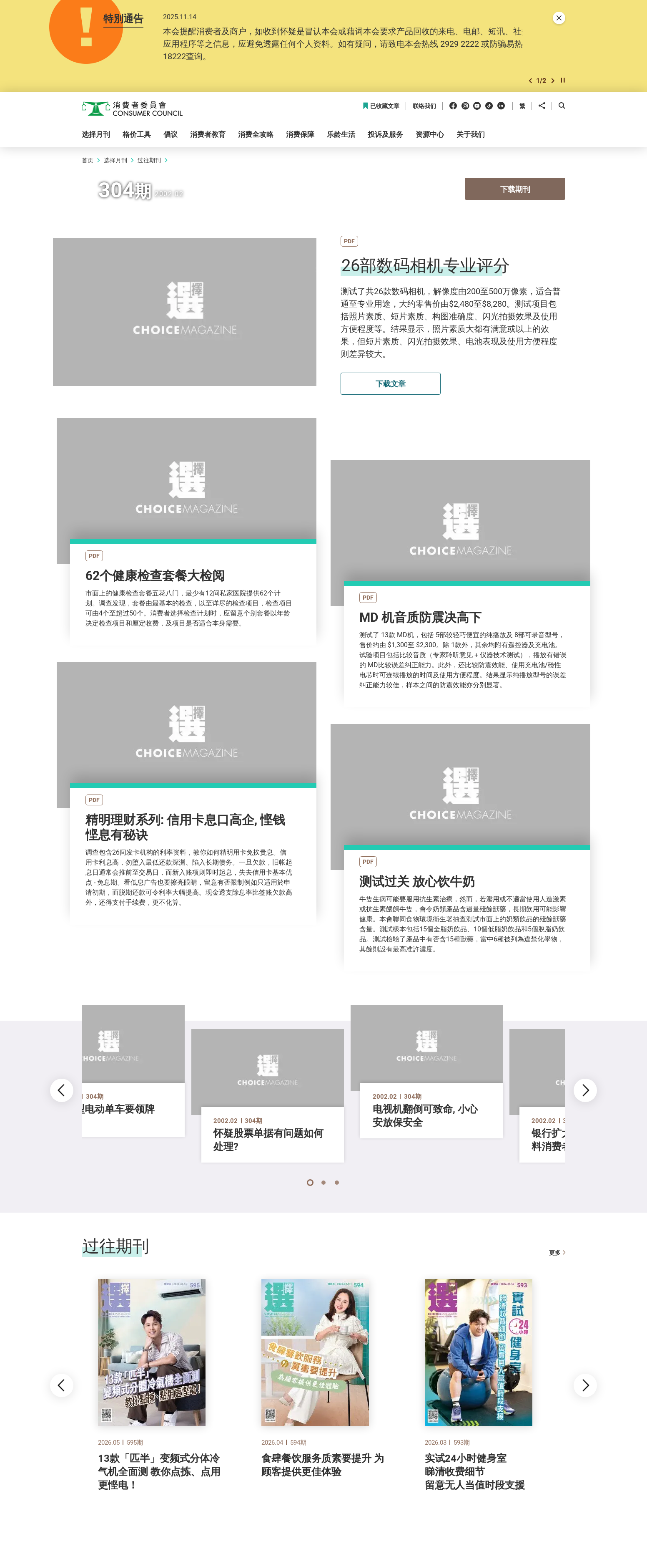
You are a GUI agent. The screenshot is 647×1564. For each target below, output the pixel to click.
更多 (557, 1255)
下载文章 (391, 383)
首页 (87, 160)
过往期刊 (149, 160)
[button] (530, 80)
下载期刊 (515, 189)
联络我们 (424, 106)
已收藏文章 (380, 106)
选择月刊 (115, 160)
